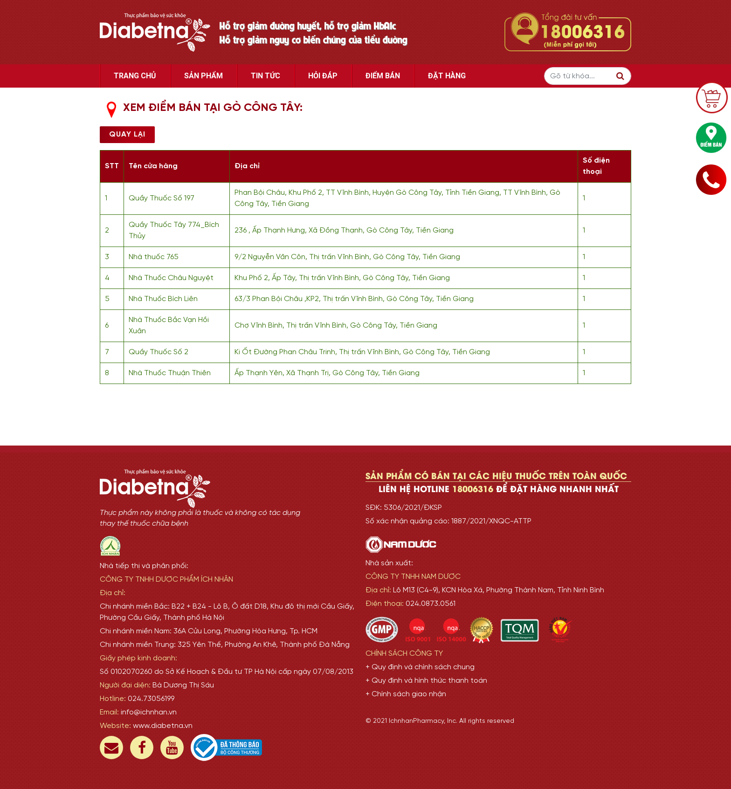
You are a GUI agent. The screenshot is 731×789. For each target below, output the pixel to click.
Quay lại (127, 134)
